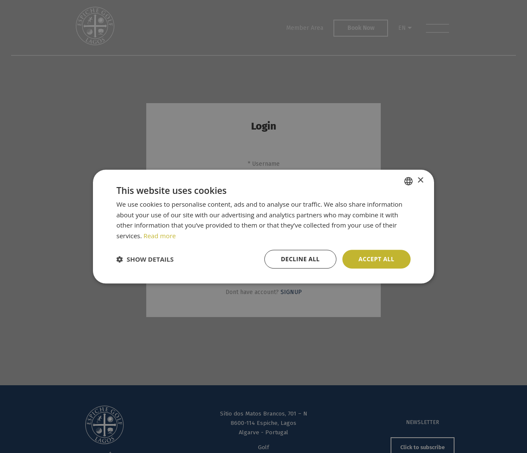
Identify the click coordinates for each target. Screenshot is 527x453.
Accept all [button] (376, 259)
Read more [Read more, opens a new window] (160, 235)
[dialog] (263, 226)
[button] (145, 259)
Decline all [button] (299, 259)
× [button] (420, 180)
